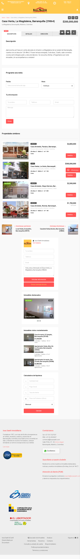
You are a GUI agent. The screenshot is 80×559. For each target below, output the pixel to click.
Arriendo (33, 144)
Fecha (8, 82)
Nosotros (41, 541)
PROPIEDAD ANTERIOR (23, 226)
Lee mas (6, 447)
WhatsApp (72, 170)
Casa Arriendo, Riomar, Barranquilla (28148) (44, 206)
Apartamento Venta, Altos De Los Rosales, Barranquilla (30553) (44, 348)
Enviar (10, 121)
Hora (43, 82)
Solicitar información (39, 280)
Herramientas (31, 541)
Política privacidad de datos (40, 547)
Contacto (50, 541)
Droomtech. (6, 543)
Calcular (39, 411)
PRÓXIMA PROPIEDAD (57, 226)
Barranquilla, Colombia (41, 2)
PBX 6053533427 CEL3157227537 (16, 1)
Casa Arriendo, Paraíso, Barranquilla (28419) (44, 147)
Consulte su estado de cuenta (33, 544)
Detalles (70, 155)
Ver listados (37, 243)
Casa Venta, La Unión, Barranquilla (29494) (44, 167)
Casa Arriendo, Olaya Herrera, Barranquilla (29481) (44, 186)
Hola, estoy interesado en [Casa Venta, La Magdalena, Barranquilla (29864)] (39, 271)
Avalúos (49, 538)
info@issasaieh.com (16, 2)
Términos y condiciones (40, 550)
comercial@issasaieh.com (51, 440)
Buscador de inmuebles (36, 538)
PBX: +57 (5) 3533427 (49, 437)
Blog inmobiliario (50, 544)
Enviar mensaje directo (39, 284)
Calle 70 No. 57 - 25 (41, 1)
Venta (32, 163)
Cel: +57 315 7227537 (49, 435)
